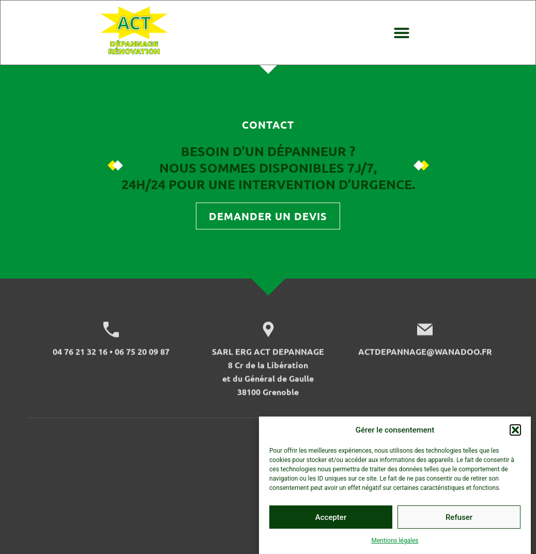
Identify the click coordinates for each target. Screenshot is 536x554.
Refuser (459, 522)
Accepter (330, 522)
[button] (515, 435)
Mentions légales (395, 546)
